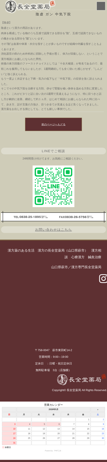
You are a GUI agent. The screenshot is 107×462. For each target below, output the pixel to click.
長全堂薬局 (74, 390)
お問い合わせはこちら (53, 229)
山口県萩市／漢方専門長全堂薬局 (76, 267)
